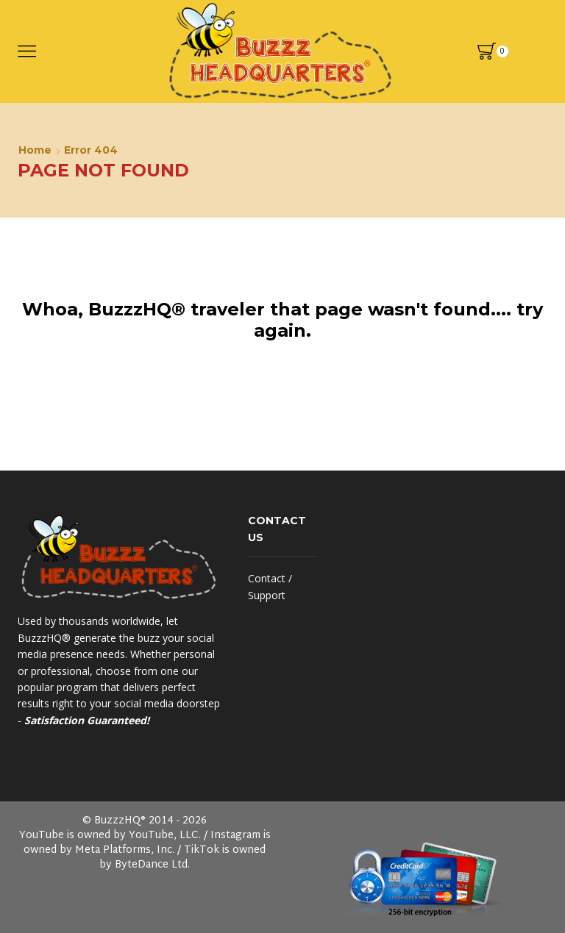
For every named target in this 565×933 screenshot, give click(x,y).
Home (34, 150)
